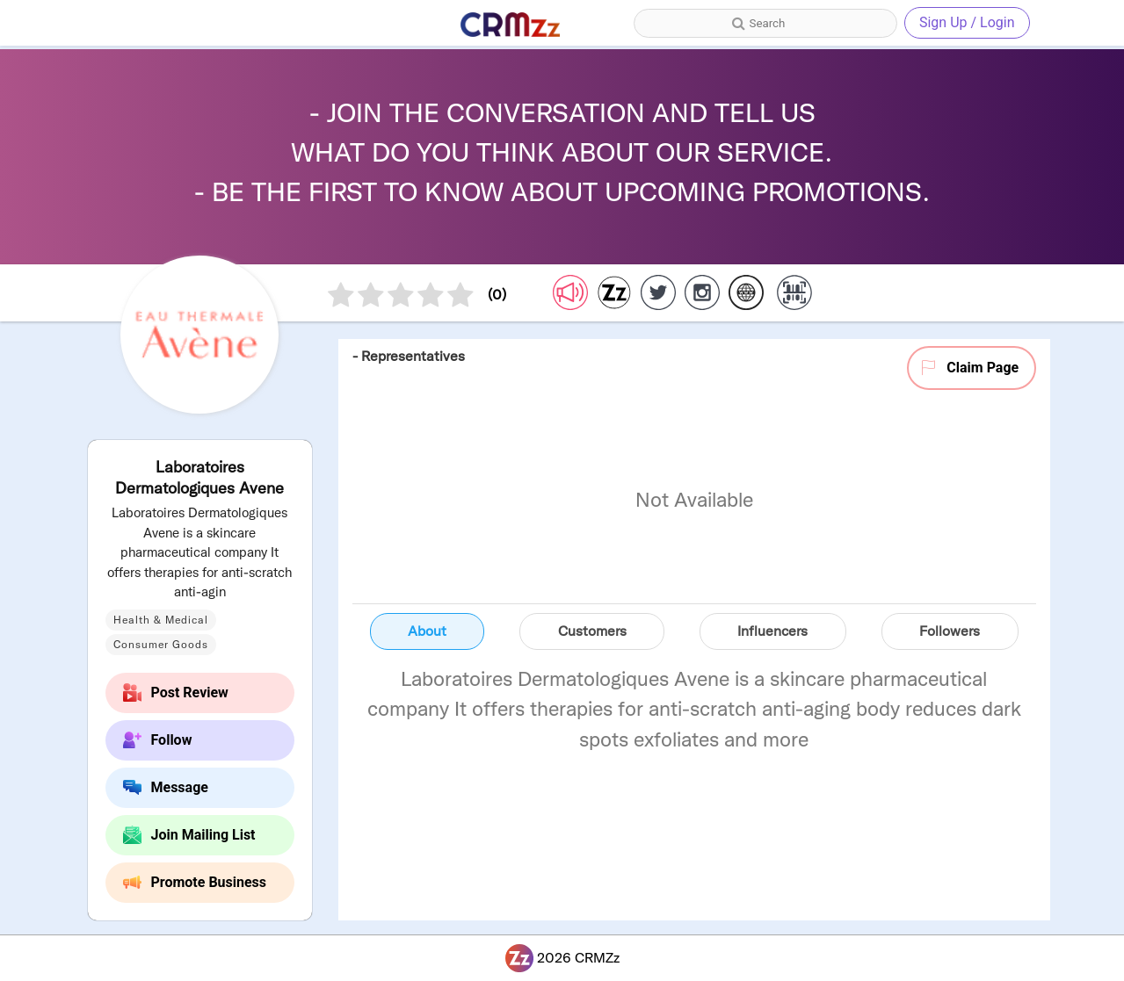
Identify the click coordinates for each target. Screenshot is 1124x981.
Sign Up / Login (967, 22)
